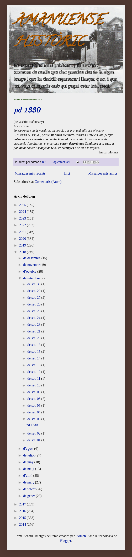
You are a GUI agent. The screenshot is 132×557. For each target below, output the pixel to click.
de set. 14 (34, 358)
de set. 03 (34, 419)
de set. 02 (34, 433)
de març (29, 482)
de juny (28, 462)
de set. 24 (34, 318)
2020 (23, 238)
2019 (23, 245)
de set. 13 (34, 365)
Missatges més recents (30, 173)
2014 (23, 524)
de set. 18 (34, 345)
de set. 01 (34, 440)
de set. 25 (34, 311)
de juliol (29, 455)
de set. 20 (34, 338)
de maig (29, 469)
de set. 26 (34, 304)
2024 (23, 211)
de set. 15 (34, 351)
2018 (23, 252)
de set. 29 (34, 291)
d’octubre (30, 271)
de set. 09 (34, 392)
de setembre (32, 278)
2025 (23, 205)
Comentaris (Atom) (48, 182)
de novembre (32, 265)
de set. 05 (34, 405)
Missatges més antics (102, 173)
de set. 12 (34, 372)
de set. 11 (34, 378)
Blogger (65, 541)
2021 (23, 232)
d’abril (28, 475)
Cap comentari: (61, 162)
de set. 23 (34, 324)
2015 (23, 518)
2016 (23, 511)
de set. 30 (34, 284)
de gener (29, 496)
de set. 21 (34, 331)
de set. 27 (34, 297)
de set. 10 (34, 385)
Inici (67, 173)
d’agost (28, 448)
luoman (81, 536)
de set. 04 (34, 412)
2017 (23, 504)
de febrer (29, 489)
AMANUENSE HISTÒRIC (58, 32)
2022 (23, 225)
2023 (23, 218)
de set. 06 (34, 399)
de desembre (32, 258)
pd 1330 (27, 110)
